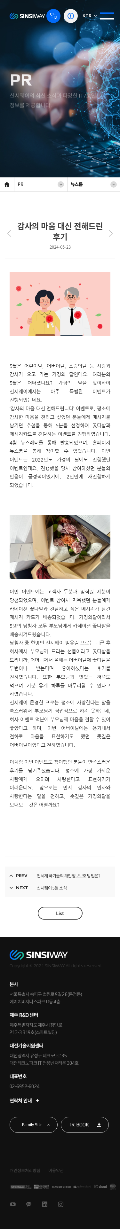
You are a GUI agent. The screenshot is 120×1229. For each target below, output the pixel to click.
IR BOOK (79, 1125)
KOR (90, 15)
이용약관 (56, 1170)
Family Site (32, 1124)
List (60, 913)
